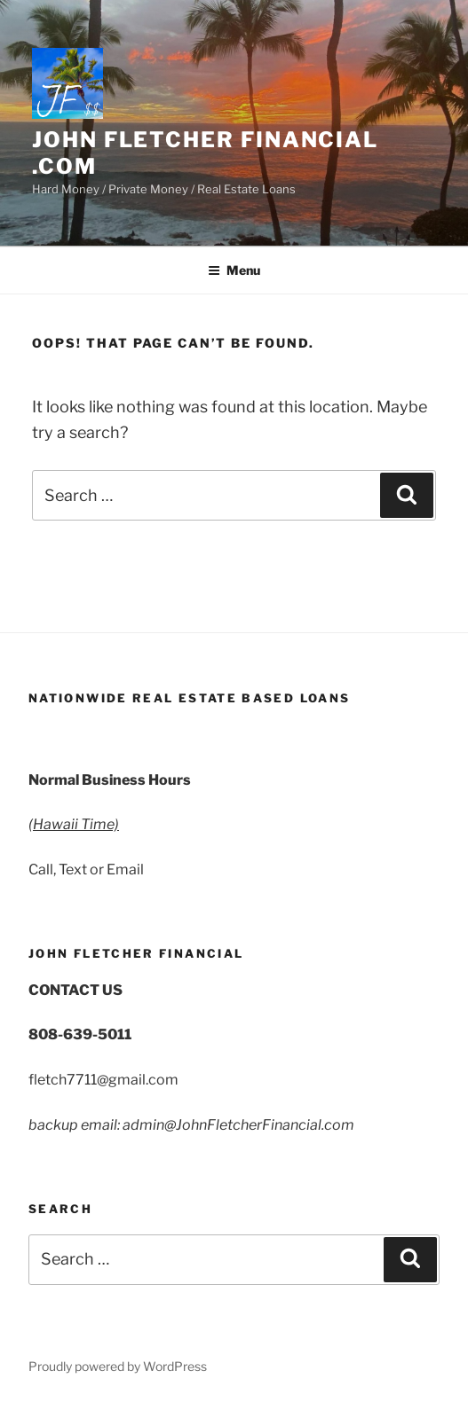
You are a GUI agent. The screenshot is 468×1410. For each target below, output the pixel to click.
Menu (234, 270)
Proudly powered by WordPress (117, 1366)
